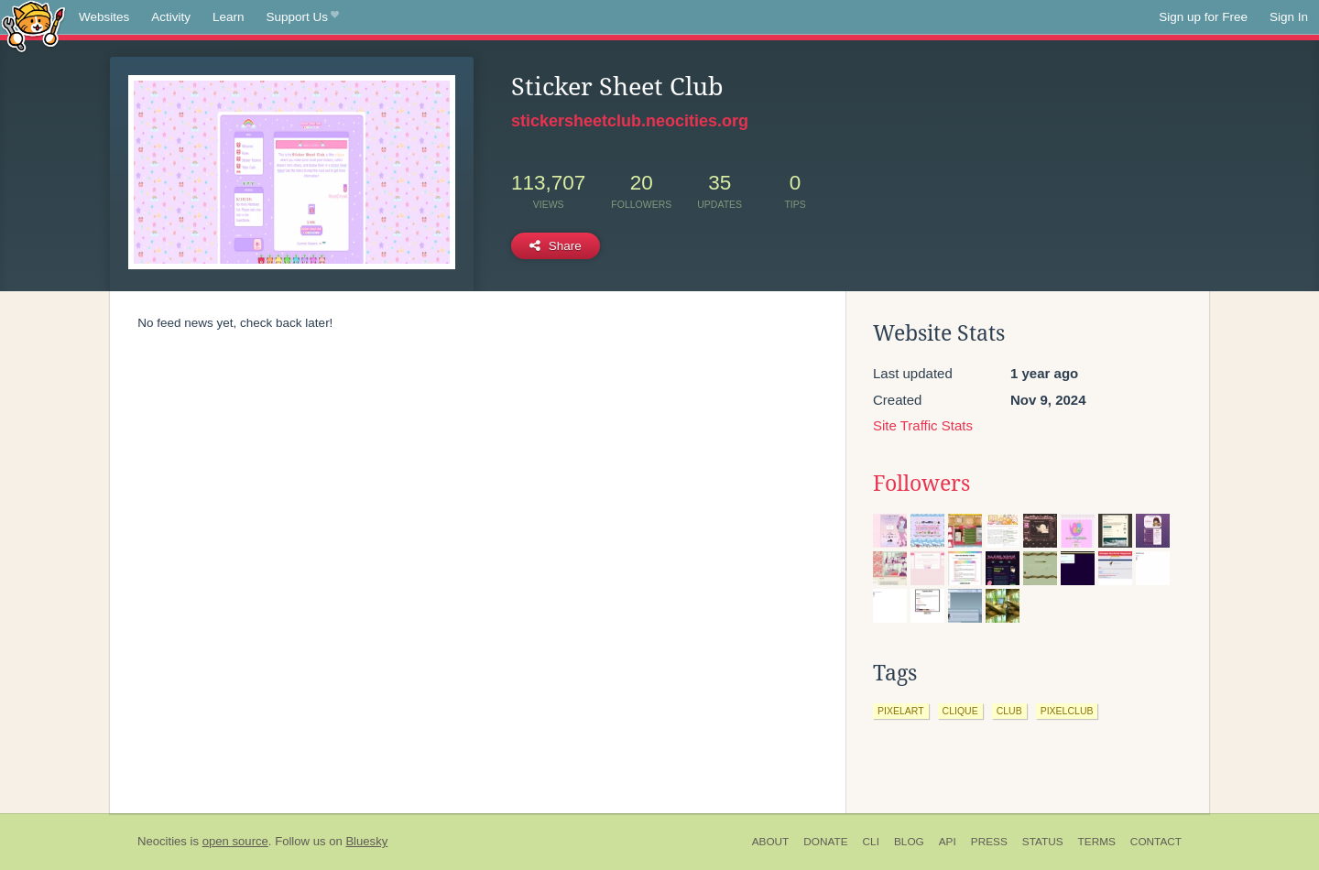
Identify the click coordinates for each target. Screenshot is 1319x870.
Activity (171, 17)
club (1009, 710)
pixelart (901, 710)
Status (1042, 841)
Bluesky (366, 841)
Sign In (1289, 17)
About (771, 841)
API (947, 841)
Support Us (303, 17)
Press (989, 841)
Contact (1156, 841)
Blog (909, 841)
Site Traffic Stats (923, 425)
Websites (104, 17)
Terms (1097, 841)
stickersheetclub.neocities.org (629, 121)
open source (235, 841)
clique (960, 710)
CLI (871, 841)
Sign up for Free (1203, 17)
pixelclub (1067, 710)
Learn (229, 17)
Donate (825, 841)
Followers (921, 483)
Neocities (162, 841)
